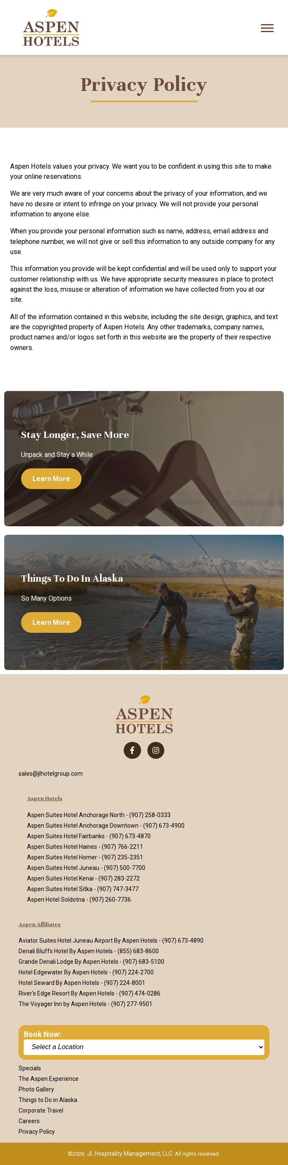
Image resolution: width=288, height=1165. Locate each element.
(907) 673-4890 (183, 940)
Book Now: (42, 1034)
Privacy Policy (37, 1131)
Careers (29, 1121)
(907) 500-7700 (124, 867)
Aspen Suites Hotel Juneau (63, 867)
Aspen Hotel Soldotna (56, 899)
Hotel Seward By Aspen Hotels (59, 982)
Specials (30, 1068)
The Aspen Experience (49, 1078)
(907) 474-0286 (139, 993)
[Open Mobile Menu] (267, 27)
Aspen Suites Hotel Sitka (59, 889)
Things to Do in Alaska (48, 1100)
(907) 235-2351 (122, 857)
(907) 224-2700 (133, 972)
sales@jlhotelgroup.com (51, 773)
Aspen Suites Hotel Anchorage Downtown (83, 825)
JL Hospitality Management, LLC (129, 1153)
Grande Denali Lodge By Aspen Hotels (68, 961)
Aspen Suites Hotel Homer (62, 857)
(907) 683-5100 (143, 961)
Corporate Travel (41, 1110)
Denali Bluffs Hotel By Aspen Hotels (66, 951)
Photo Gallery (36, 1089)
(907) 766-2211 (122, 846)
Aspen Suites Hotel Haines (62, 846)
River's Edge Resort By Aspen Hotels (66, 993)
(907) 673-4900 (164, 825)
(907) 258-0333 (150, 815)
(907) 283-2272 (119, 878)
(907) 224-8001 (124, 982)
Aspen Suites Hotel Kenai (60, 878)
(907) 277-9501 (131, 1004)
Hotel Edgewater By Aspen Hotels (63, 972)
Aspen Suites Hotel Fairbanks (66, 836)
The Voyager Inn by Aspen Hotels (62, 1004)
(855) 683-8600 (138, 951)
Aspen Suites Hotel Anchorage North (76, 815)
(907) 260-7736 (110, 899)
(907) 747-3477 (118, 889)
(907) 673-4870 (130, 836)
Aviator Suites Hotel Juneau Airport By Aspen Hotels (88, 940)
